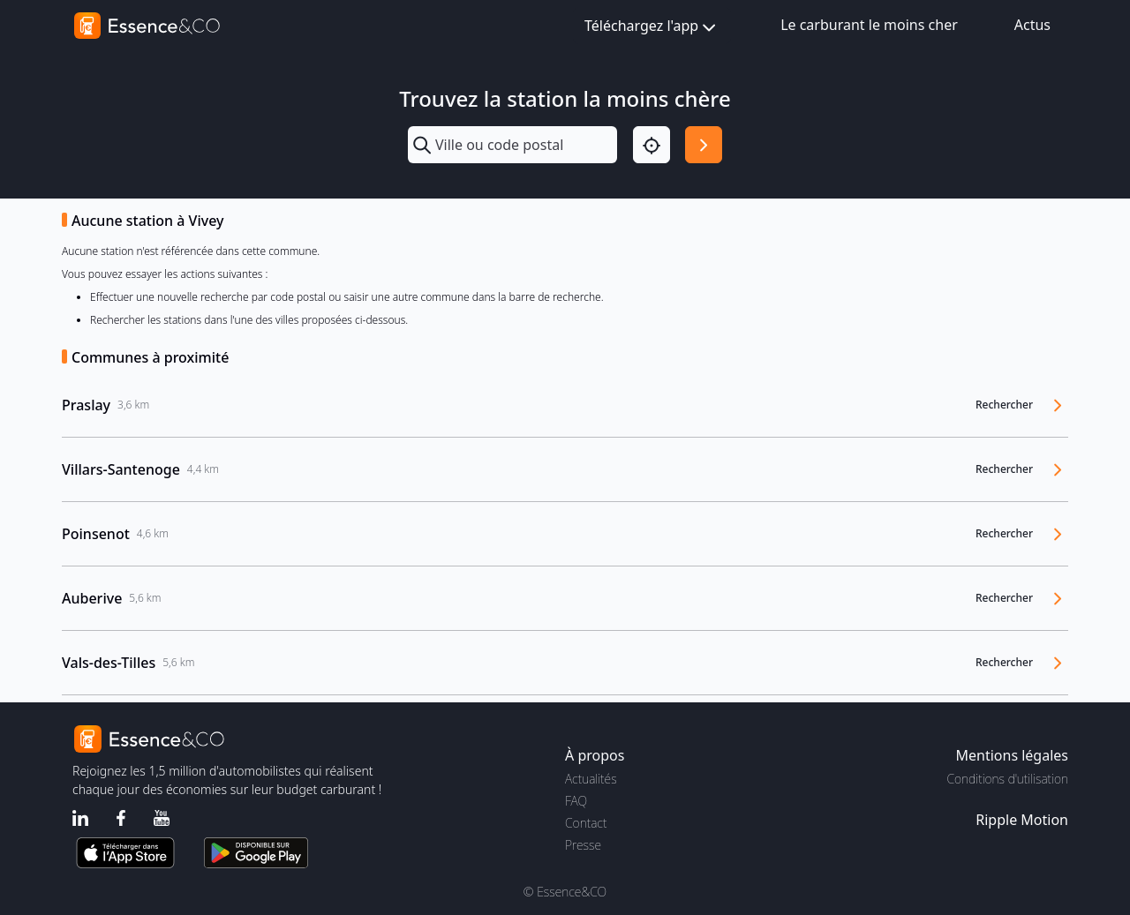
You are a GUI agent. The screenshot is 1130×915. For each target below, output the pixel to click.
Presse (583, 844)
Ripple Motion (1022, 819)
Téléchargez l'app (651, 27)
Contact (585, 822)
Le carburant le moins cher (869, 24)
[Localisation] (651, 144)
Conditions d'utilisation (1007, 778)
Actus (1032, 24)
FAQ (576, 800)
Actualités (591, 778)
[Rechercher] (703, 144)
